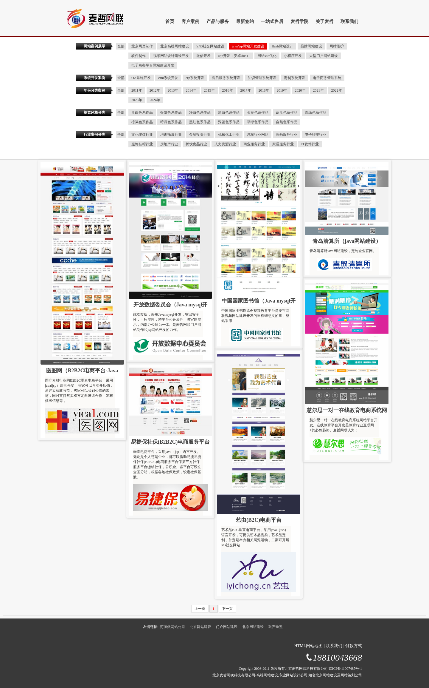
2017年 (245, 90)
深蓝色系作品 (229, 122)
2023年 (136, 100)
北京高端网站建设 (174, 46)
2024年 (155, 100)
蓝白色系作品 (142, 112)
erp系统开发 (195, 78)
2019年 (282, 90)
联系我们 (349, 21)
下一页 (227, 609)
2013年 (173, 90)
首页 (169, 21)
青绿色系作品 (315, 112)
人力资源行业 (225, 144)
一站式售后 (272, 21)
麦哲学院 (299, 21)
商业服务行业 (254, 144)
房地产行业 (169, 144)
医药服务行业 (286, 134)
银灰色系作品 (171, 112)
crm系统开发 (168, 78)
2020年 (300, 90)
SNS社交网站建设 (210, 46)
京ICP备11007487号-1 (345, 669)
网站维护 (336, 46)
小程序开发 (293, 56)
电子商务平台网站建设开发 (152, 65)
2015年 (209, 90)
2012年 (155, 90)
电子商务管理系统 (327, 78)
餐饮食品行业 (196, 144)
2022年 (336, 90)
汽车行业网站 (257, 134)
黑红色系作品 (200, 122)
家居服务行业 (283, 144)
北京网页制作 (142, 46)
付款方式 (353, 646)
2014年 (191, 90)
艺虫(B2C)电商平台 (259, 520)
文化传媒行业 (142, 134)
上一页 (200, 609)
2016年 (227, 90)
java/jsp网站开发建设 (248, 46)
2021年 (318, 90)
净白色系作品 (200, 112)
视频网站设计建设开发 (171, 56)
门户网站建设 (226, 627)
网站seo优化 (266, 56)
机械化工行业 (229, 134)
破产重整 (275, 627)
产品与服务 (217, 21)
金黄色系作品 (257, 112)
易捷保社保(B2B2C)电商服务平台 (170, 442)
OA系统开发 (141, 78)
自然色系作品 (286, 122)
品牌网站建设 (311, 46)
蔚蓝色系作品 (286, 112)
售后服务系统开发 (226, 78)
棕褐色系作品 (142, 122)
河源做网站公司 (172, 627)
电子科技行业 (315, 134)
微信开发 (203, 56)
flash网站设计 (282, 46)
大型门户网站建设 (323, 56)
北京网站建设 (200, 627)
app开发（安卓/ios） (234, 56)
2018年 (264, 90)
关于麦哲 (324, 21)
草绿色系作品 (257, 122)
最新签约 (245, 21)
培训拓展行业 (171, 134)
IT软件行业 (310, 144)
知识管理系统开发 (262, 78)
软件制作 (138, 56)
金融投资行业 (200, 134)
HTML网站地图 (308, 646)
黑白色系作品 (229, 112)
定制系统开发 (294, 78)
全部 (121, 46)
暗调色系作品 (171, 122)
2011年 (136, 90)
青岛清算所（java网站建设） (347, 241)
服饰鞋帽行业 (142, 144)
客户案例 (190, 21)
